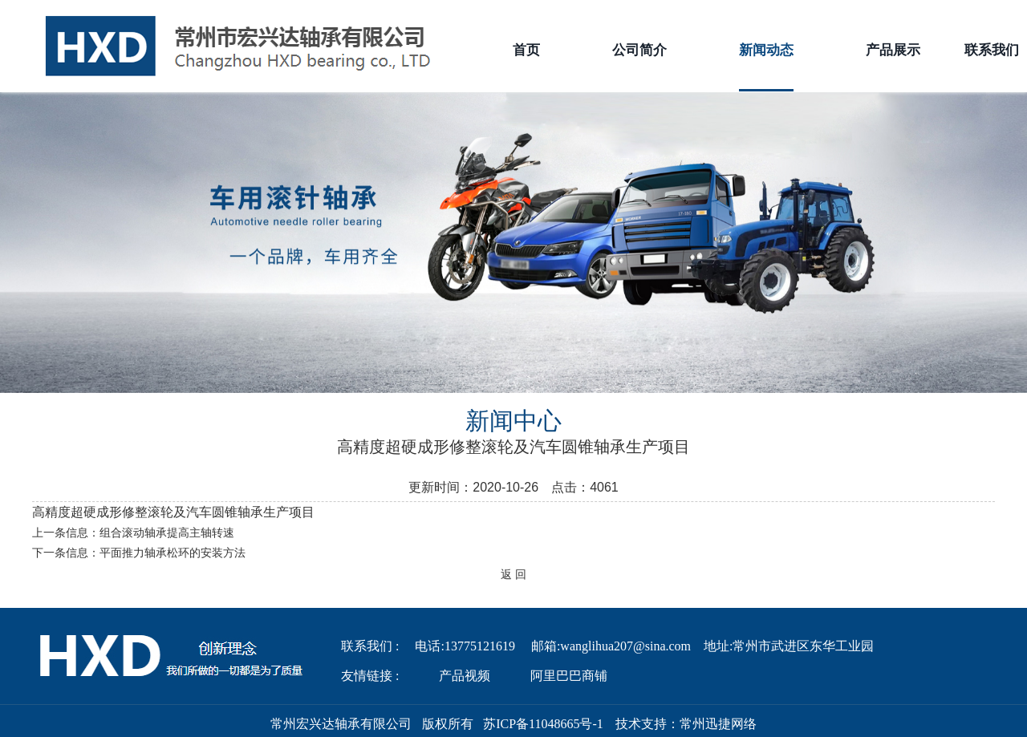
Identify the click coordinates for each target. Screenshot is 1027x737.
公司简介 (639, 50)
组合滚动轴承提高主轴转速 (166, 533)
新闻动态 (766, 67)
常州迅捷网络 (718, 724)
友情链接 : (370, 675)
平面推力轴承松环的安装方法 (172, 553)
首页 (526, 50)
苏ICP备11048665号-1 (543, 724)
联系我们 (991, 50)
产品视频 (464, 675)
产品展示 (893, 50)
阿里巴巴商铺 (568, 675)
